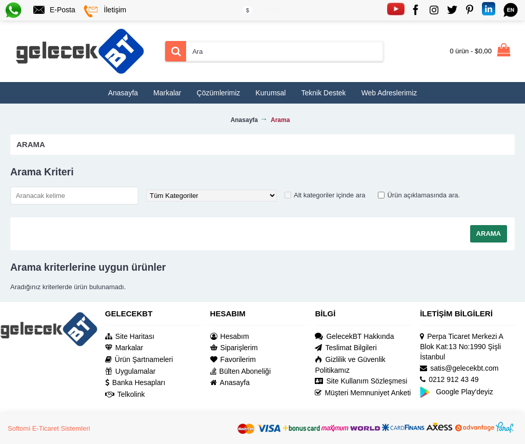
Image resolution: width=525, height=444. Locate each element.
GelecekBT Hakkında (354, 336)
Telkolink (125, 394)
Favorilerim (233, 359)
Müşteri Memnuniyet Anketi (363, 393)
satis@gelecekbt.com (459, 368)
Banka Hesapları (135, 382)
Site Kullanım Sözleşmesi (361, 381)
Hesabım (229, 336)
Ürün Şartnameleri (139, 359)
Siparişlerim (234, 348)
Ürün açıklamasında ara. (423, 195)
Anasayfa (230, 382)
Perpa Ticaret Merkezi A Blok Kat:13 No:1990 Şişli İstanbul (461, 346)
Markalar (124, 348)
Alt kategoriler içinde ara (329, 195)
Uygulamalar (130, 371)
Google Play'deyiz (456, 391)
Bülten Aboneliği (240, 371)
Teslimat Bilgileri (345, 348)
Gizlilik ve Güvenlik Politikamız (350, 364)
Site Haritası (129, 336)
